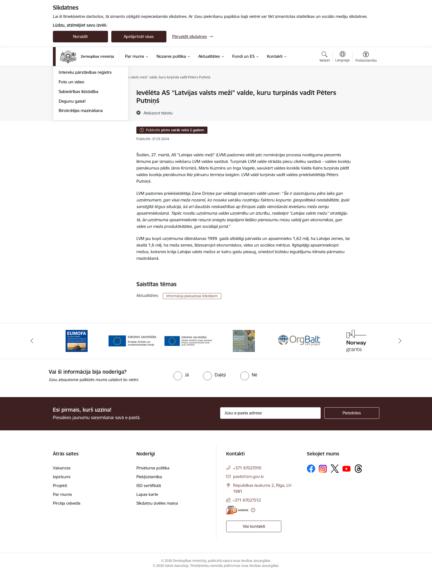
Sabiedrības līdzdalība (78, 150)
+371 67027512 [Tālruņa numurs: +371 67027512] (247, 500)
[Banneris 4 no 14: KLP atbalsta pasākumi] (244, 340)
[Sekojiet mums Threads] (358, 468)
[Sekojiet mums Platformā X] (335, 468)
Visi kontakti (254, 526)
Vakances (62, 468)
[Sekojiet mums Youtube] (346, 468)
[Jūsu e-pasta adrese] (270, 413)
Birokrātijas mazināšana (81, 169)
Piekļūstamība (149, 476)
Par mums (62, 494)
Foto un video (71, 140)
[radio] (181, 374)
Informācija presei (75, 121)
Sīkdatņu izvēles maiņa (157, 503)
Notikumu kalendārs (77, 92)
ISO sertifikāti (148, 485)
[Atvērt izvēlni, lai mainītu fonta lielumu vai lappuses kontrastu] (366, 57)
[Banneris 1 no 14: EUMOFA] (77, 340)
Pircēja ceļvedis (66, 503)
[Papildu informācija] (253, 510)
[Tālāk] (400, 341)
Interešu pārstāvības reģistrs (85, 131)
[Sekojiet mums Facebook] (311, 468)
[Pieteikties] (351, 413)
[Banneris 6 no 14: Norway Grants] (355, 340)
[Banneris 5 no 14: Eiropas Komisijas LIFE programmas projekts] (300, 340)
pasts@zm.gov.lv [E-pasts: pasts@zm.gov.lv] (248, 476)
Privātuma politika (152, 468)
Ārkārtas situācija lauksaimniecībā (89, 112)
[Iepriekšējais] (32, 341)
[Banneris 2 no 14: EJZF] (132, 340)
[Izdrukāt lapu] (365, 90)
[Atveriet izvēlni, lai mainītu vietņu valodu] (343, 57)
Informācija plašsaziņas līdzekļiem (192, 296)
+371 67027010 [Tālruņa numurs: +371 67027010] (247, 468)
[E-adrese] (237, 510)
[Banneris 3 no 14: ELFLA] (188, 340)
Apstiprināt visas (139, 36)
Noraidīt (80, 36)
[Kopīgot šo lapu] (365, 104)
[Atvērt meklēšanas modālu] (325, 57)
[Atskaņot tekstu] (158, 113)
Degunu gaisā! (72, 160)
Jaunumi (66, 102)
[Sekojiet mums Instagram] (323, 469)
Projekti (60, 485)
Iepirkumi (61, 476)
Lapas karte (147, 494)
